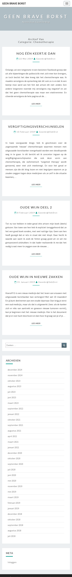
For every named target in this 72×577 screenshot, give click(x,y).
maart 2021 (13, 441)
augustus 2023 (14, 386)
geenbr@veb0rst (46, 59)
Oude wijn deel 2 (36, 207)
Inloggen (12, 562)
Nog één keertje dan (36, 53)
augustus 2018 (14, 530)
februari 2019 (14, 502)
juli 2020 (11, 469)
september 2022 (15, 408)
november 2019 (15, 486)
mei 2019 (12, 491)
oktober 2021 (14, 419)
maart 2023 (13, 403)
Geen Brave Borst (14, 3)
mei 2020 (12, 480)
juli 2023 (11, 391)
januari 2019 (13, 508)
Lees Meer (37, 103)
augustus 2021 (14, 430)
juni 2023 (12, 397)
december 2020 (15, 453)
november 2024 (15, 375)
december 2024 (15, 369)
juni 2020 (12, 475)
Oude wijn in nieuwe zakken (36, 277)
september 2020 (15, 464)
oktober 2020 (14, 458)
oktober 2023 (14, 380)
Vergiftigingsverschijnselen (36, 126)
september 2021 (15, 425)
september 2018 (15, 525)
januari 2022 (13, 414)
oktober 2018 (14, 519)
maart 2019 (13, 497)
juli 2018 (11, 536)
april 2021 (12, 436)
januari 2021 (13, 447)
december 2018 (15, 514)
